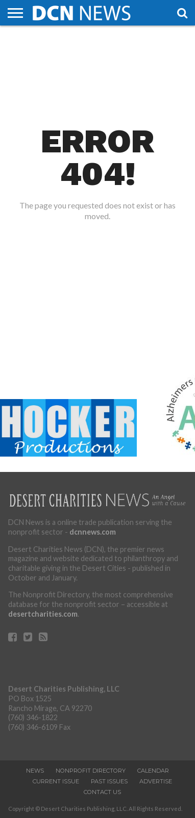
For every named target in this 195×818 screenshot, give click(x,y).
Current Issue (56, 781)
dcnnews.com (92, 531)
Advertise (155, 781)
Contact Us (102, 792)
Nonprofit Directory (91, 770)
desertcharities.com (43, 614)
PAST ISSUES (109, 781)
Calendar (153, 770)
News (35, 770)
